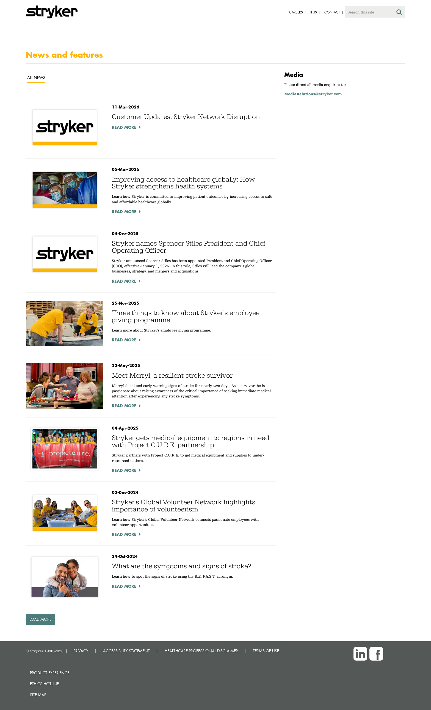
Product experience (49, 672)
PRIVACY (80, 650)
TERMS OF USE (266, 650)
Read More (124, 127)
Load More (40, 619)
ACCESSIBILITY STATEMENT (126, 650)
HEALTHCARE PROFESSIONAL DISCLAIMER (201, 650)
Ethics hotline (44, 683)
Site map (38, 694)
